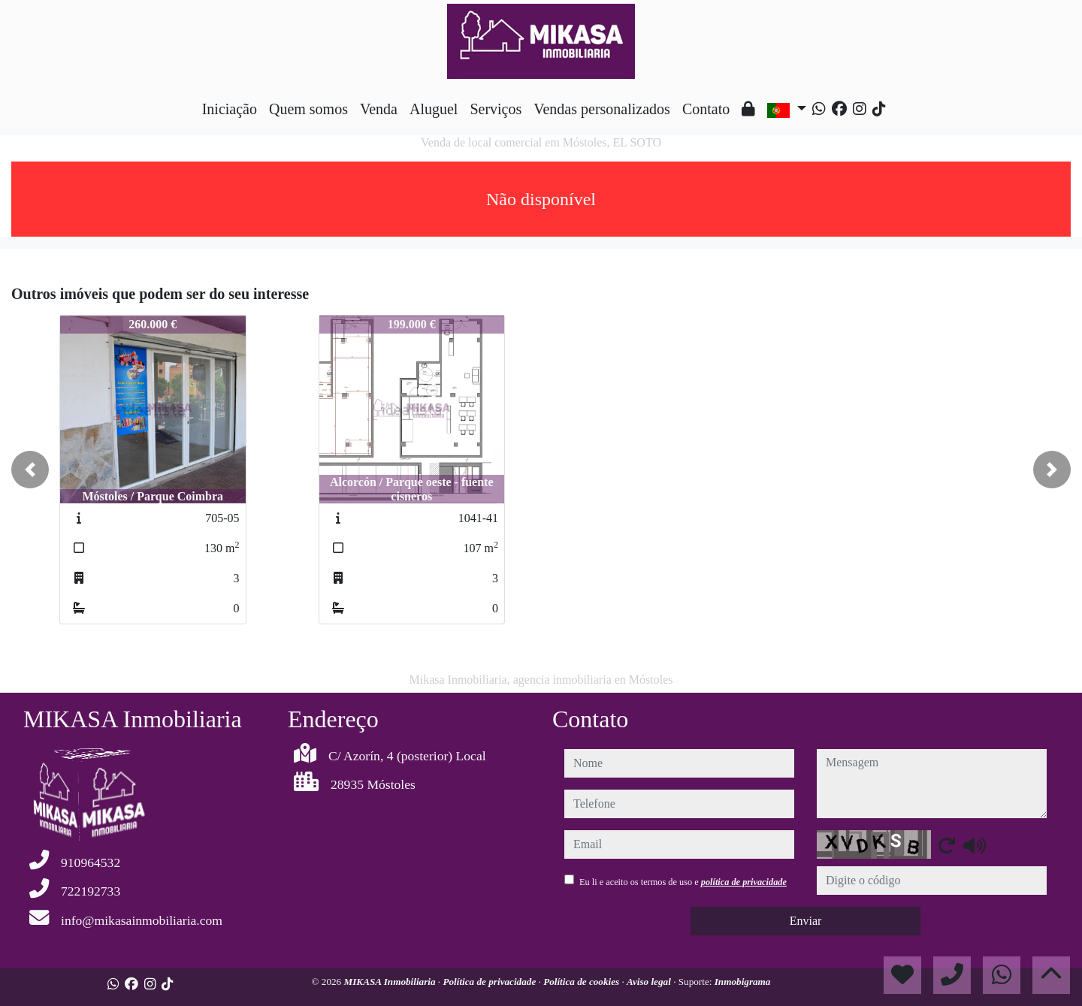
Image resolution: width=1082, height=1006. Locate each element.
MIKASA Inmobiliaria (391, 981)
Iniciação (229, 109)
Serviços (495, 109)
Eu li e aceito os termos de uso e (683, 882)
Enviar (806, 920)
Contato (706, 109)
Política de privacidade (490, 981)
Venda (378, 109)
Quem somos (308, 109)
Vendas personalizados (601, 109)
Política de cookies (582, 981)
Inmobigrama (743, 981)
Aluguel (434, 109)
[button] (30, 469)
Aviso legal (650, 981)
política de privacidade (744, 882)
